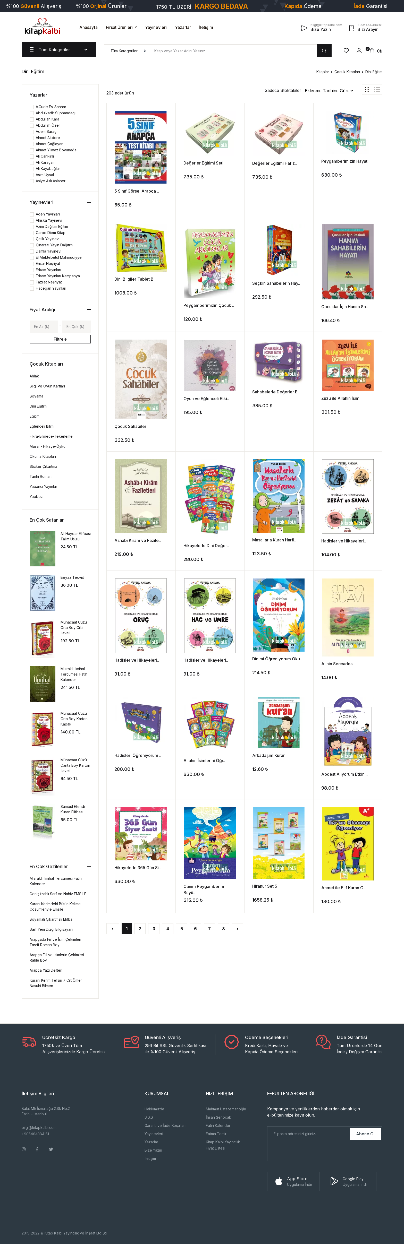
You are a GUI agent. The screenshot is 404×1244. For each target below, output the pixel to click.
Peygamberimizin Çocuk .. (208, 305)
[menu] (127, 50)
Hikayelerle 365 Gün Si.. (137, 867)
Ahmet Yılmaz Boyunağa (56, 150)
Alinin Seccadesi (337, 663)
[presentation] (306, 1151)
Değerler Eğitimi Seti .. (204, 163)
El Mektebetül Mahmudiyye (59, 257)
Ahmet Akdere (48, 137)
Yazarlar (183, 27)
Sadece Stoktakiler (280, 90)
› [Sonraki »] (237, 928)
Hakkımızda (154, 1109)
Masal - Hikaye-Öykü (47, 446)
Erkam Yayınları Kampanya (58, 276)
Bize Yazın (153, 1150)
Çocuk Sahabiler (130, 426)
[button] (359, 50)
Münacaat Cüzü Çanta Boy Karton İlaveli (75, 765)
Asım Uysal (45, 174)
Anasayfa (88, 27)
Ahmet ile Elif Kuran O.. (343, 887)
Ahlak (34, 376)
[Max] (76, 327)
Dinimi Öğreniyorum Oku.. (277, 658)
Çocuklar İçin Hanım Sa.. (344, 306)
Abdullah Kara (47, 119)
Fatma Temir (216, 1133)
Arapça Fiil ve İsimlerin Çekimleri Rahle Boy (57, 957)
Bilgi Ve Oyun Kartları (47, 386)
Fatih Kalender (218, 1125)
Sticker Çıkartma (43, 466)
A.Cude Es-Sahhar (51, 107)
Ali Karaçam (45, 162)
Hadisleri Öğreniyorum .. (137, 755)
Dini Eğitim (373, 72)
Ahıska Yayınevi (49, 220)
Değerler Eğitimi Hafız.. (274, 163)
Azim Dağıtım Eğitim (52, 226)
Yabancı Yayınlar (43, 486)
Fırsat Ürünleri (119, 27)
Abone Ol (365, 1133)
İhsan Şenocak (218, 1117)
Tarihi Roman (41, 476)
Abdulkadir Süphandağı (55, 113)
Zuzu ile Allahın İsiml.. (342, 398)
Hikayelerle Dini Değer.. (206, 545)
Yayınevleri (156, 27)
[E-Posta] (308, 1134)
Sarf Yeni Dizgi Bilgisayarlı (51, 929)
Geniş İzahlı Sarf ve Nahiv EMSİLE (58, 894)
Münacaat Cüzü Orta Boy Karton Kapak (74, 718)
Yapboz (36, 496)
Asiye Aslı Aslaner (50, 181)
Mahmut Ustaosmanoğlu (226, 1109)
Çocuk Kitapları (347, 72)
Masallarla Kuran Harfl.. (274, 539)
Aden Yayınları (48, 214)
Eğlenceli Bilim (42, 426)
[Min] (44, 327)
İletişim (206, 27)
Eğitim (34, 416)
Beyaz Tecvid (72, 577)
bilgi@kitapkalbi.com (39, 1127)
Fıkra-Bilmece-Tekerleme (51, 436)
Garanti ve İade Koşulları (165, 1125)
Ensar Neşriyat (48, 263)
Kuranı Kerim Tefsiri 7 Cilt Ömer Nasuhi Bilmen (56, 983)
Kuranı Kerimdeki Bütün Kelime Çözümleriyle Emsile (55, 906)
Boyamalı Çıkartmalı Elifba (51, 919)
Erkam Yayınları (48, 269)
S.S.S (149, 1117)
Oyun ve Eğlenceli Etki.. (206, 398)
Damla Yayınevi (48, 251)
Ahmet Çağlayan (49, 144)
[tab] (367, 89)
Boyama (36, 396)
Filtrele (60, 339)
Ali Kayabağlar (48, 168)
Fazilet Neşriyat (49, 282)
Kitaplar (322, 72)
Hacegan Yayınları (51, 288)
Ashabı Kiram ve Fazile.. (137, 540)
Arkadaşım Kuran (268, 755)
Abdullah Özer (48, 125)
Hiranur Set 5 (264, 886)
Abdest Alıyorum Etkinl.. (344, 774)
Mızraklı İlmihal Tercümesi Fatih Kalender (74, 674)
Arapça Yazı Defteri (46, 970)
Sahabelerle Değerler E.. (276, 391)
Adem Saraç (46, 131)
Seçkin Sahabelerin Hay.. (276, 283)
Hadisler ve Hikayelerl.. (343, 540)
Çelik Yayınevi (48, 239)
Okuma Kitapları (43, 456)
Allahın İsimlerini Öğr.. (204, 760)
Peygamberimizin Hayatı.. (346, 161)
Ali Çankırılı (45, 156)
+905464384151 (35, 1134)
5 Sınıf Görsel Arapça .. (136, 191)
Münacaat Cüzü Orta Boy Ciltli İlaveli (74, 627)
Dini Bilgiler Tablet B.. (135, 279)
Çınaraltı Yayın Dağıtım (54, 245)
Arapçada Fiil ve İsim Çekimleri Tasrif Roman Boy (55, 942)
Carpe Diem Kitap (50, 232)
